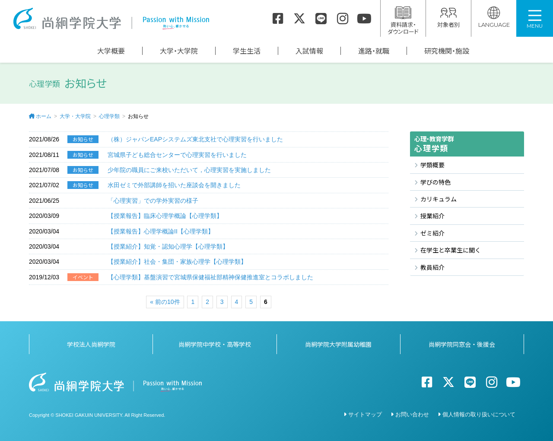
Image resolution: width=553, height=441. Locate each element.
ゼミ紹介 (432, 233)
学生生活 (247, 51)
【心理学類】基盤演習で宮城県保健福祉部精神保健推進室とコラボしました (210, 277)
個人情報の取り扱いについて (478, 414)
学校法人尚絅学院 (91, 344)
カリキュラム (438, 199)
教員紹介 (432, 267)
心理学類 (109, 116)
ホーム (43, 116)
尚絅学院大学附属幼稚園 (338, 344)
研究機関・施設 (446, 51)
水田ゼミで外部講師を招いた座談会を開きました (174, 185)
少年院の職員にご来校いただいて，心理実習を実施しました (189, 169)
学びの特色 (435, 182)
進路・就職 (373, 51)
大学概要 (111, 51)
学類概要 (432, 164)
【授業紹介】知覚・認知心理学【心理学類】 (168, 246)
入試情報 (309, 51)
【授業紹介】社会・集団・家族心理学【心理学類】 (177, 261)
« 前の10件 (165, 301)
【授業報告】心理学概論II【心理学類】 (161, 231)
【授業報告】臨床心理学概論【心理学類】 (165, 215)
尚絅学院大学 (111, 18)
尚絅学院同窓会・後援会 (462, 344)
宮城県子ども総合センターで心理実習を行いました (177, 154)
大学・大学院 (179, 51)
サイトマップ (365, 414)
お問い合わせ (412, 414)
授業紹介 (432, 215)
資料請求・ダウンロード (403, 20)
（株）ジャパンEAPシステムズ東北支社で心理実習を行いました (195, 139)
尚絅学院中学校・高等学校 (214, 344)
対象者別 (448, 17)
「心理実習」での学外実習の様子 (153, 200)
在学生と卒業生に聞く (450, 250)
